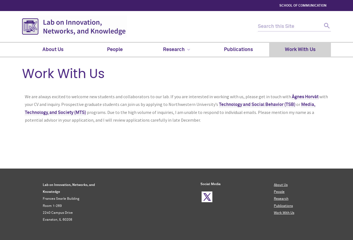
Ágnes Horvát (305, 97)
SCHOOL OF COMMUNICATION (303, 5)
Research (281, 199)
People (279, 192)
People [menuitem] (115, 49)
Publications (283, 206)
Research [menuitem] (176, 49)
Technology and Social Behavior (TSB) (257, 104)
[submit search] (326, 26)
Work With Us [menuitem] (300, 49)
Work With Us (284, 213)
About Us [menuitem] (52, 49)
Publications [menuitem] (238, 49)
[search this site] (289, 26)
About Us (281, 185)
